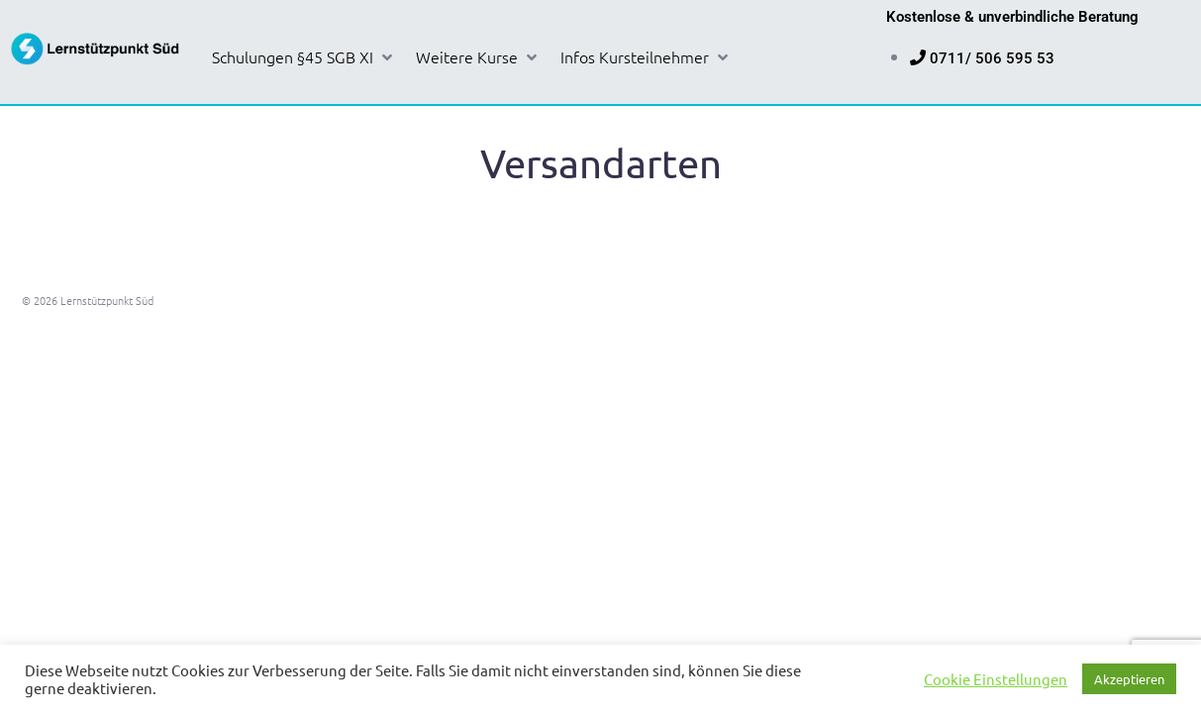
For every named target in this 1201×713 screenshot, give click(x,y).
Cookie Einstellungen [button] (995, 679)
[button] (304, 57)
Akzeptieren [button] (1129, 678)
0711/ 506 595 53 (992, 58)
